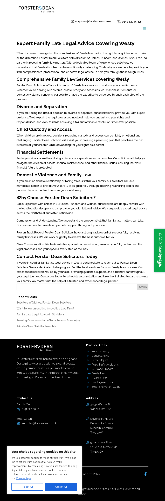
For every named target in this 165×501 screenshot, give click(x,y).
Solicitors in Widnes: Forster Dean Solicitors (44, 302)
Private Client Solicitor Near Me (36, 326)
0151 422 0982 (131, 21)
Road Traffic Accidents (105, 364)
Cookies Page (23, 478)
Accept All (61, 486)
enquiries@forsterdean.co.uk (93, 21)
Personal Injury (100, 351)
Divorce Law (99, 377)
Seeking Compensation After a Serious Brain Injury (48, 320)
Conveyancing (100, 355)
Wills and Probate (102, 369)
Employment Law (103, 382)
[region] (44, 470)
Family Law (98, 373)
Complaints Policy (89, 474)
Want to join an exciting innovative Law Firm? (45, 308)
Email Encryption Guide (106, 386)
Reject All (27, 486)
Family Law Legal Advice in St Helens (41, 314)
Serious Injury (100, 360)
